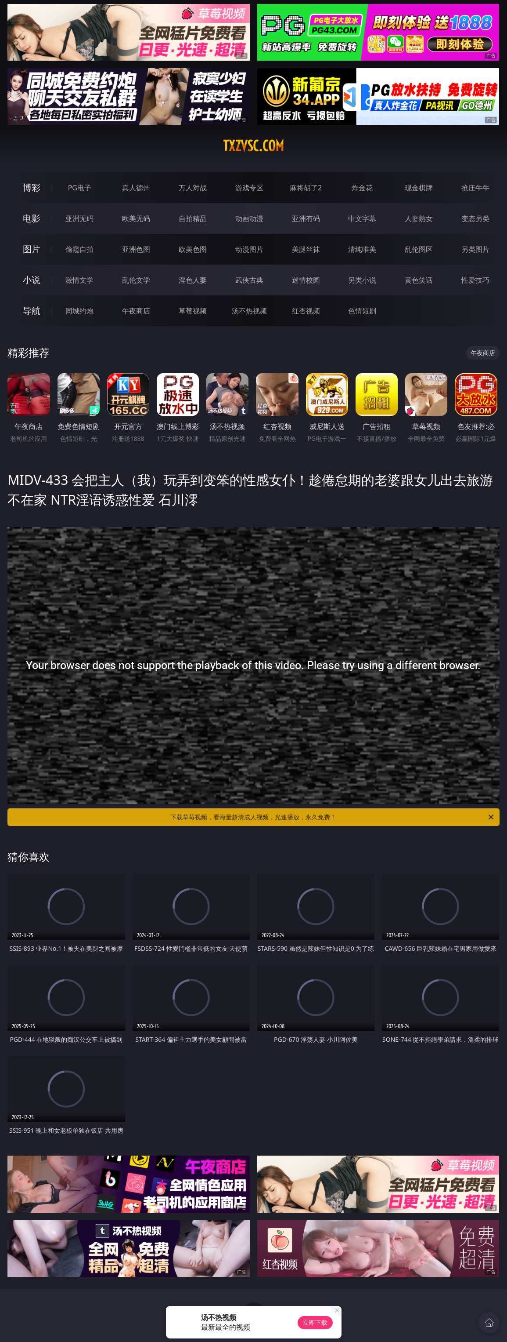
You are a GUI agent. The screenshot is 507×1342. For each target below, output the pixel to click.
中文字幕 (362, 218)
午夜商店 (136, 311)
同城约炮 (79, 311)
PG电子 (79, 188)
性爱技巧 (475, 280)
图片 (31, 249)
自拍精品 (193, 218)
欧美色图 (193, 249)
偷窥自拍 (79, 249)
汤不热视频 (249, 311)
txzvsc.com (253, 146)
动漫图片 (249, 249)
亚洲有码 (306, 218)
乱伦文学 (136, 280)
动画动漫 (249, 218)
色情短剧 (362, 311)
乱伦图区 (419, 249)
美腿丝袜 (306, 249)
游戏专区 (249, 188)
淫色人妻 (193, 280)
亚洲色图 (136, 249)
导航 (31, 310)
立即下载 (315, 1322)
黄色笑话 (419, 280)
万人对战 (193, 188)
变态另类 (475, 218)
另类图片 (475, 249)
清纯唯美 (362, 249)
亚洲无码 (79, 218)
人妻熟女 (419, 218)
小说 (31, 280)
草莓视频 (193, 311)
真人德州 (136, 188)
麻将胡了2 (306, 188)
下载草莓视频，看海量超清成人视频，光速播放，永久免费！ (332, 817)
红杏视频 (306, 311)
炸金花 (362, 188)
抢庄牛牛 (475, 188)
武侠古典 (249, 280)
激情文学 (79, 280)
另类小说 (362, 280)
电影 (31, 218)
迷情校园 (306, 280)
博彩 (31, 187)
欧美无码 (136, 218)
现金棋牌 (419, 188)
